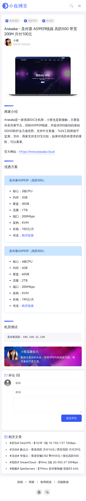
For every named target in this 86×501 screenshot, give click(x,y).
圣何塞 (49, 21)
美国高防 (13, 21)
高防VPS (32, 21)
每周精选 (46, 482)
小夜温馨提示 (30, 351)
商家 (31, 482)
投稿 (20, 482)
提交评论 (71, 418)
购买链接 (28, 235)
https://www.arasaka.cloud (37, 151)
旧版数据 (63, 482)
